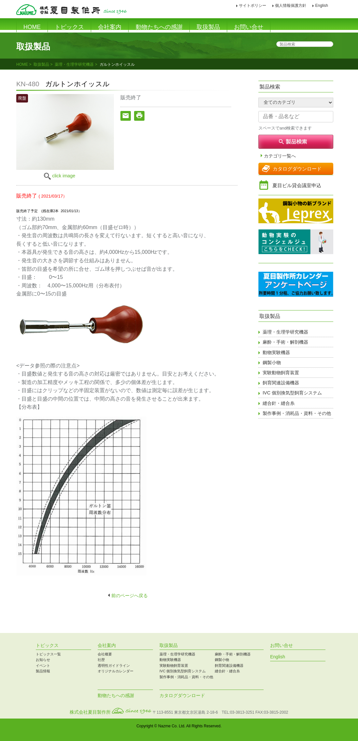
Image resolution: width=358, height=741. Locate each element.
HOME (32, 27)
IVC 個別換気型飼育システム (292, 392)
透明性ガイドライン (114, 665)
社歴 (101, 660)
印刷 (338, 6)
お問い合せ (248, 27)
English (321, 5)
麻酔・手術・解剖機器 (285, 342)
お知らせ (43, 660)
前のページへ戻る (129, 595)
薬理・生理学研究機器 (74, 64)
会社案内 (109, 27)
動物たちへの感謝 (159, 27)
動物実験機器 (276, 352)
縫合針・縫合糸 (279, 403)
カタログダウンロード (297, 169)
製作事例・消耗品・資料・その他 (297, 413)
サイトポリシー (252, 5)
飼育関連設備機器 (281, 382)
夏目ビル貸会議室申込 (296, 185)
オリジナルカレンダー (115, 671)
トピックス (69, 27)
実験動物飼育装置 (281, 372)
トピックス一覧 (48, 654)
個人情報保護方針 (290, 5)
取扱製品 (208, 27)
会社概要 (105, 654)
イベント (43, 665)
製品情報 (43, 671)
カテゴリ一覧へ (280, 156)
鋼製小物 (272, 362)
